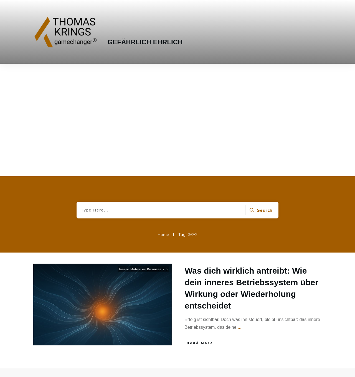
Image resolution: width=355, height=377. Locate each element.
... (239, 214)
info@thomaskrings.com (168, 342)
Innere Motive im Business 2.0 (143, 156)
